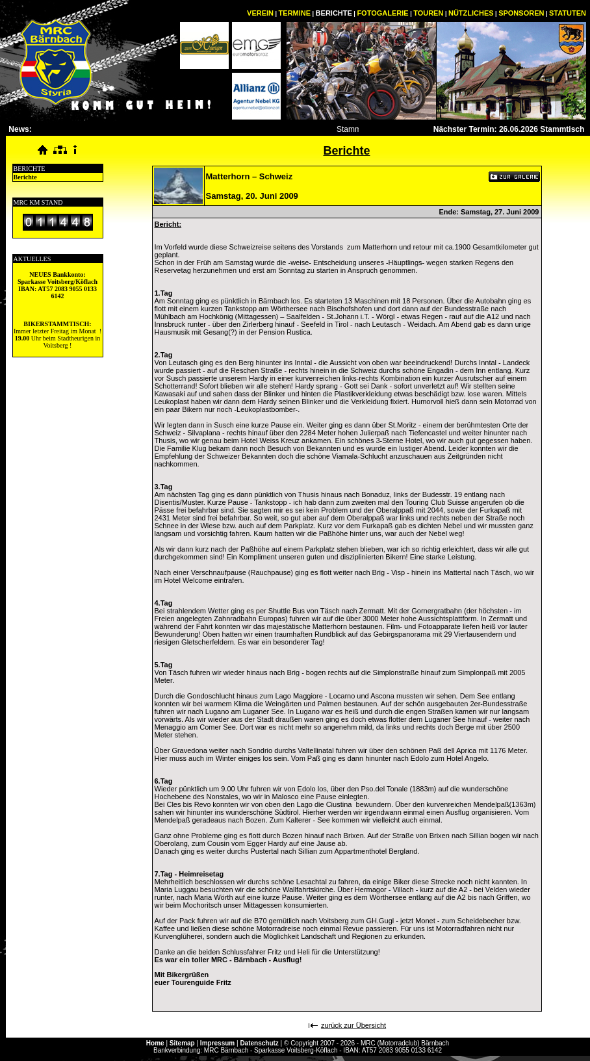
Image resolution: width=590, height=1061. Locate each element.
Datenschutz (259, 1043)
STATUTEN (567, 13)
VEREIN (260, 13)
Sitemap (182, 1043)
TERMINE (295, 13)
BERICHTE (334, 13)
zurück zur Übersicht (353, 1025)
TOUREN (428, 13)
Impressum (217, 1043)
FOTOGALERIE (382, 13)
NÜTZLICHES (471, 13)
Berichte (25, 177)
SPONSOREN (521, 13)
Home (155, 1043)
